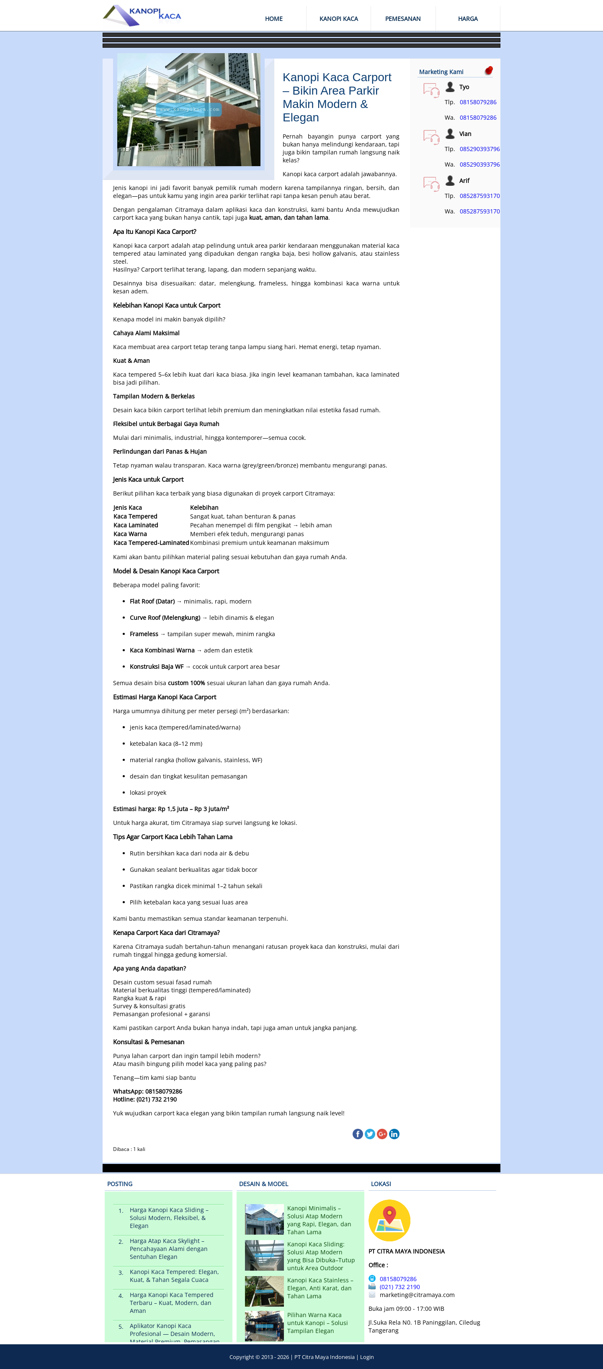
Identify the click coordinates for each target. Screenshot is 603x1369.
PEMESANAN (403, 19)
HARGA (468, 19)
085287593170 (480, 196)
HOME (274, 19)
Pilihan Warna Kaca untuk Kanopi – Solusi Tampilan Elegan (317, 1323)
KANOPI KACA (339, 19)
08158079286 (478, 102)
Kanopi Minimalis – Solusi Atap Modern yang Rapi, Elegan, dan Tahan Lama (319, 1220)
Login (367, 1357)
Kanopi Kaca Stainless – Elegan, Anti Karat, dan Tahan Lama (320, 1288)
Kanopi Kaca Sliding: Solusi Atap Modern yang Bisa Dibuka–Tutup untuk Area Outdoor (321, 1256)
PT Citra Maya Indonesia (324, 1357)
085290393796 (480, 149)
